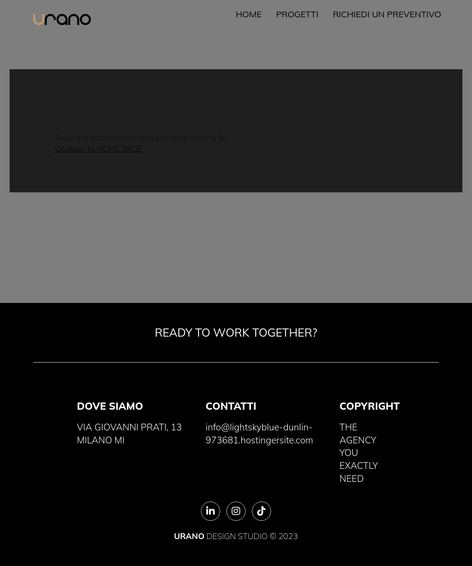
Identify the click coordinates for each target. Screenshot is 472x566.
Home (249, 14)
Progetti (297, 14)
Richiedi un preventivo (387, 14)
